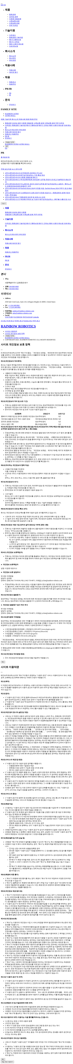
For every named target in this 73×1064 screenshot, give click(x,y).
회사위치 (12, 58)
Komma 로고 (28, 321)
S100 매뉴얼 (13, 46)
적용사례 (12, 70)
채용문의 (12, 84)
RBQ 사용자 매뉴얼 (16, 44)
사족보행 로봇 (14, 21)
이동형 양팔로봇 (15, 19)
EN (5, 5)
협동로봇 (12, 14)
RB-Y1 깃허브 (14, 42)
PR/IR (5, 157)
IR (10, 95)
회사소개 (12, 56)
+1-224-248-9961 (15, 307)
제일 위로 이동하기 (7, 1062)
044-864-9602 (14, 289)
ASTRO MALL (10, 116)
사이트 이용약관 (11, 331)
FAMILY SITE (10, 142)
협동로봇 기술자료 (16, 37)
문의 (7, 265)
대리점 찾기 (13, 72)
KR (2, 5)
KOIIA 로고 (19, 321)
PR (10, 93)
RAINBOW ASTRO (12, 114)
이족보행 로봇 (14, 23)
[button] (1, 3)
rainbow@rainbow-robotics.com (23, 311)
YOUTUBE (9, 317)
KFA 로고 (36, 321)
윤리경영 (12, 60)
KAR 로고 (10, 321)
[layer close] (1, 349)
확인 (3, 662)
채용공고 (12, 82)
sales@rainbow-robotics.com (22, 313)
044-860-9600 (14, 286)
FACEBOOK (17, 317)
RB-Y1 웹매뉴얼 (15, 40)
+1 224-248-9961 (14, 305)
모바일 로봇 (13, 17)
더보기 (4, 203)
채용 (7, 248)
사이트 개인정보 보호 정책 (15, 333)
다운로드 (12, 35)
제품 (7, 208)
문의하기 (12, 105)
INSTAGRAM (27, 317)
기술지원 (9, 219)
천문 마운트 (13, 25)
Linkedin (36, 317)
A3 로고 (4, 321)
